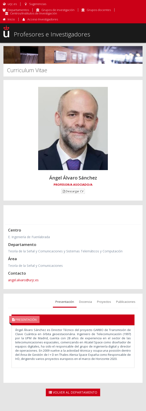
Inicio (11, 19)
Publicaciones (125, 302)
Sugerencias (35, 4)
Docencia (85, 302)
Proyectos (104, 302)
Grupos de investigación (57, 10)
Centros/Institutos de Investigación (33, 13)
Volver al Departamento (73, 392)
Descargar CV (73, 191)
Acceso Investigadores (42, 19)
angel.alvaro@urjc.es (23, 280)
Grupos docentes (99, 10)
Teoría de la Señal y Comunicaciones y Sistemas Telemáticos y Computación (65, 251)
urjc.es (9, 4)
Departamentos (18, 10)
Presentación (64, 302)
